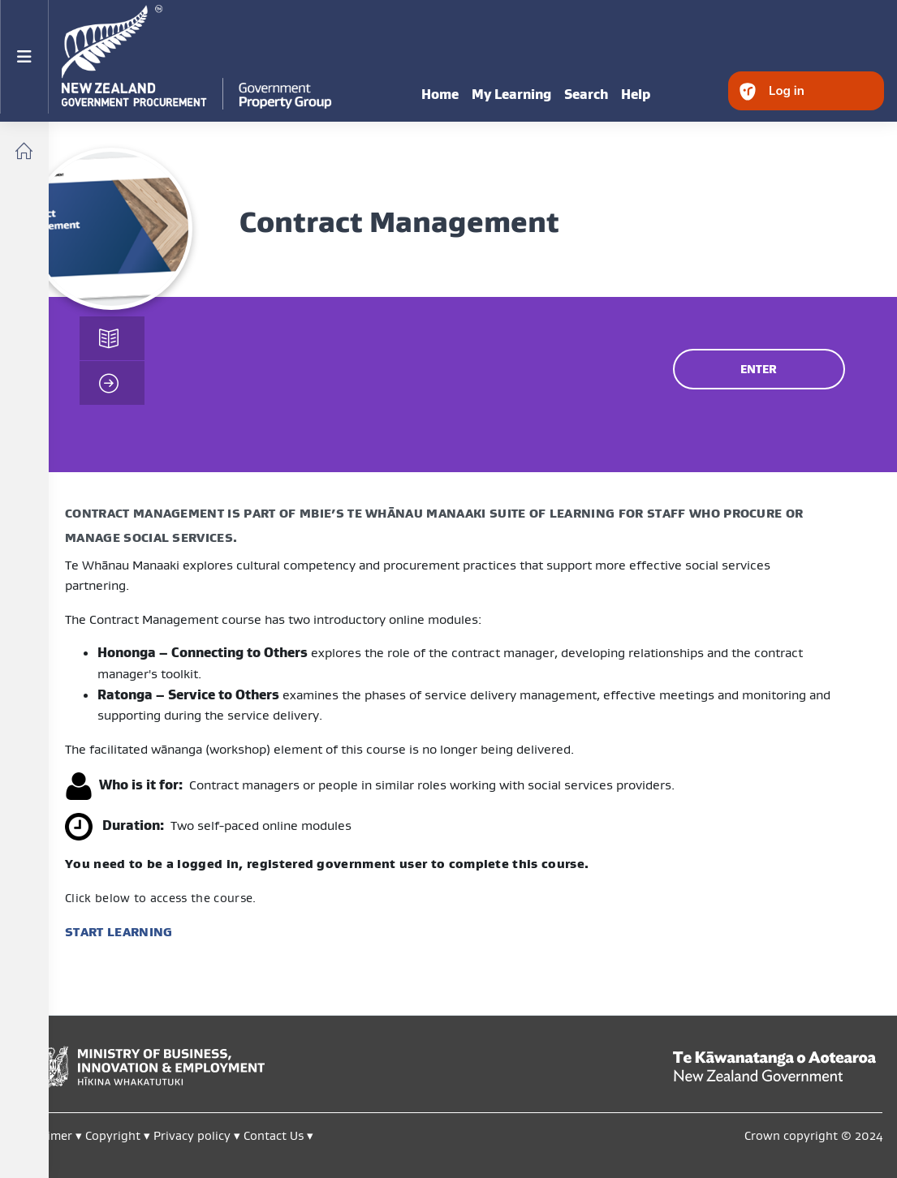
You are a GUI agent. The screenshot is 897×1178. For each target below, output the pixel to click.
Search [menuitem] (586, 94)
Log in (786, 90)
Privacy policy (192, 1135)
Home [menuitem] (440, 94)
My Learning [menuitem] (511, 94)
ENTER (758, 369)
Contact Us (274, 1135)
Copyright (114, 1135)
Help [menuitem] (635, 94)
